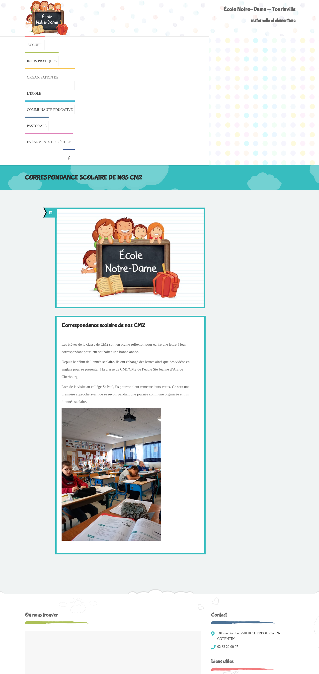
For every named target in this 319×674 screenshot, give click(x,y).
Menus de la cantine (230, 567)
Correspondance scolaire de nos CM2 (103, 213)
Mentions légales (37, 667)
